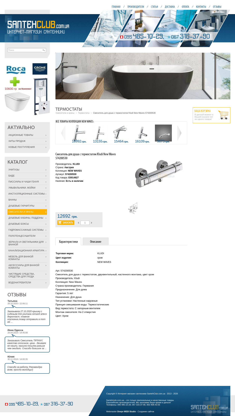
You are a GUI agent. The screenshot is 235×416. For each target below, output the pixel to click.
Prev (60, 76)
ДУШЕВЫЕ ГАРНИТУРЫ (21, 206)
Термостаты (83, 113)
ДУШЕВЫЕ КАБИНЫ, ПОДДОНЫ (25, 218)
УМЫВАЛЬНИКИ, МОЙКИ (21, 187)
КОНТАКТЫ (201, 6)
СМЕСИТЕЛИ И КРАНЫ (20, 212)
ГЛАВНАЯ (116, 6)
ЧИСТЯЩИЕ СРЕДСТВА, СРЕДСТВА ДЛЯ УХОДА (21, 275)
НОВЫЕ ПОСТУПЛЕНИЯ (21, 147)
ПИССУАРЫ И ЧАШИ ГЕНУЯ (23, 181)
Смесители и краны (65, 113)
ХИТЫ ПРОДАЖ (17, 141)
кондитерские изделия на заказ (19, 398)
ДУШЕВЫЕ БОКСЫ (18, 224)
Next (225, 76)
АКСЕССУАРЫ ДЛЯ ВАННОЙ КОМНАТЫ (23, 266)
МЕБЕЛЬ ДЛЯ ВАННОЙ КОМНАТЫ (20, 258)
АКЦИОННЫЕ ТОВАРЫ (20, 135)
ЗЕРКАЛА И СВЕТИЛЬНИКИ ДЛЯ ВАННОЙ (26, 243)
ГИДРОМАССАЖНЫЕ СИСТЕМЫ (25, 230)
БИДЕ (11, 175)
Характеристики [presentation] (68, 241)
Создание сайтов (146, 411)
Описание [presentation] (95, 241)
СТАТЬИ (154, 6)
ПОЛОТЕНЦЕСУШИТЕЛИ (21, 236)
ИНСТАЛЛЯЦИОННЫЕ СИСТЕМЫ (26, 193)
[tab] (68, 241)
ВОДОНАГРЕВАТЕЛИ (19, 282)
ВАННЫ (12, 199)
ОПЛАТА (185, 6)
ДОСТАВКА (170, 6)
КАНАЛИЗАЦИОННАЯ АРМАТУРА (26, 250)
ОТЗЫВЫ (217, 6)
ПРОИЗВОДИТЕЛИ (135, 6)
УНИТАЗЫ (13, 169)
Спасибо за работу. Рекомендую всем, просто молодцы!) (24, 368)
